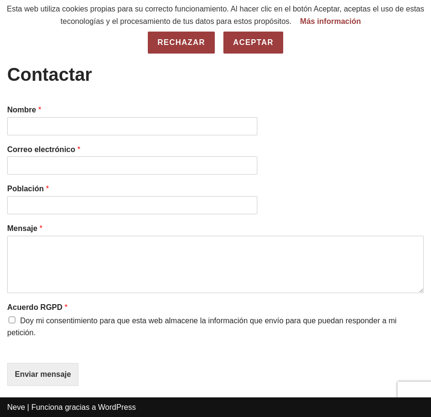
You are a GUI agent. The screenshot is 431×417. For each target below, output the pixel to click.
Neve (16, 407)
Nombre (24, 110)
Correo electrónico (43, 149)
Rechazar (181, 42)
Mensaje (25, 228)
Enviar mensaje (43, 374)
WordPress (117, 407)
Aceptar (253, 42)
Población (28, 189)
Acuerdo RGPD (37, 307)
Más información (330, 21)
